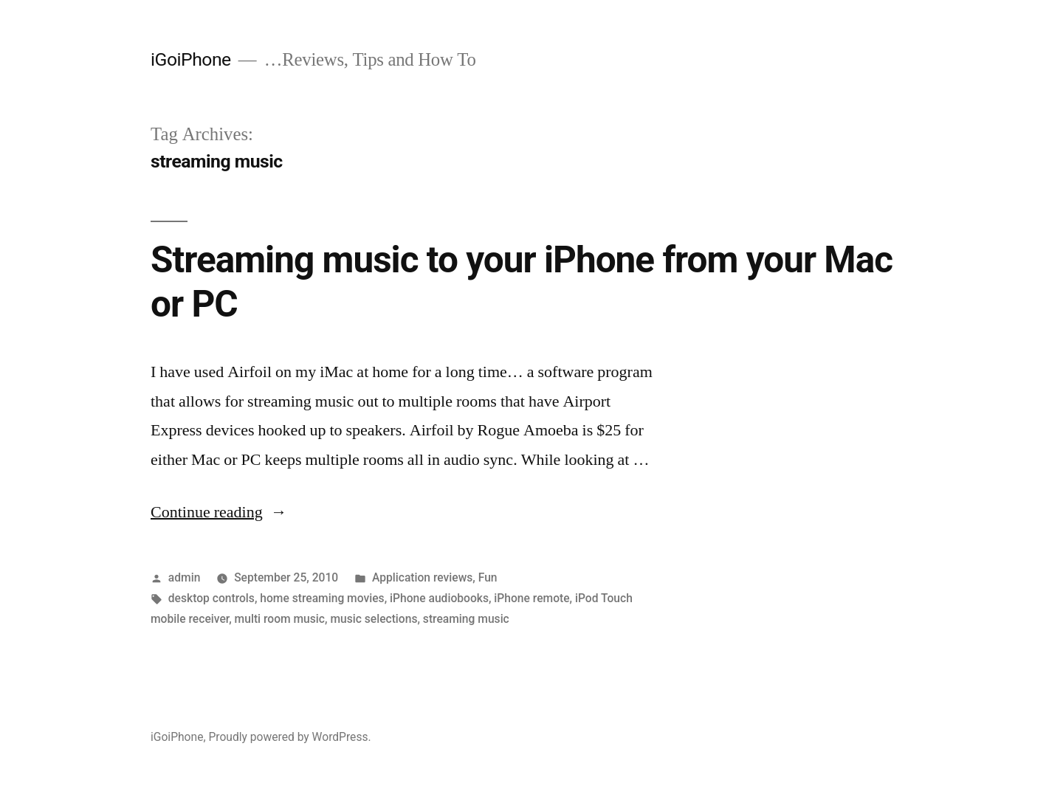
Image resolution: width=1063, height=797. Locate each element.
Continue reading (219, 512)
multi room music (280, 619)
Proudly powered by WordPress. (289, 737)
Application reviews (422, 577)
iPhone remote (531, 598)
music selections (373, 619)
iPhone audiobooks (439, 598)
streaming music (466, 619)
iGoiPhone (191, 59)
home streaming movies (322, 598)
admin (184, 577)
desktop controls (211, 598)
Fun (488, 577)
